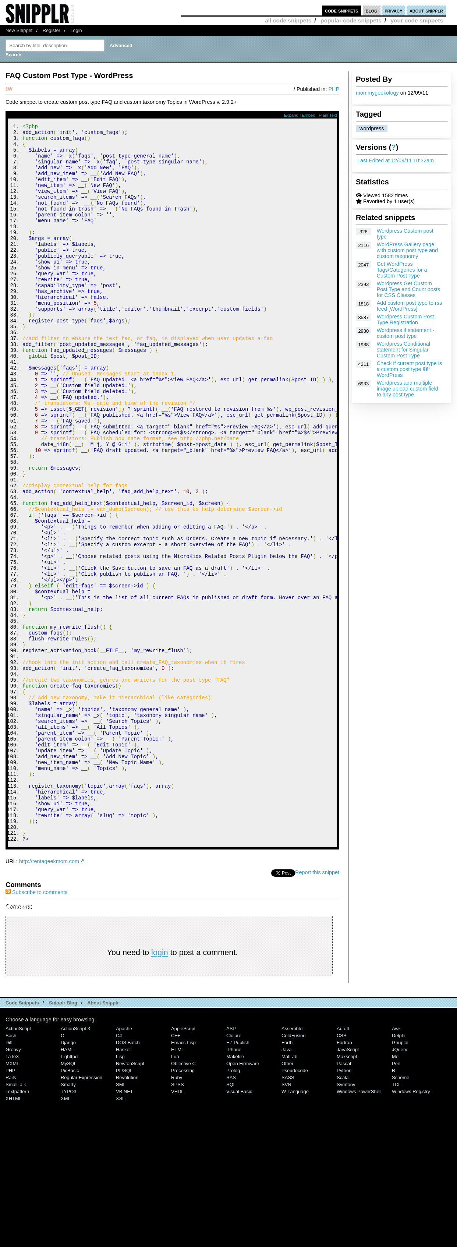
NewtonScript (130, 1198)
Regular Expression (81, 1212)
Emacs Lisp (183, 1177)
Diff (9, 1177)
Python (344, 1205)
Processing (183, 1205)
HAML (67, 1184)
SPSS (177, 1219)
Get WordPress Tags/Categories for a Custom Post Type (402, 270)
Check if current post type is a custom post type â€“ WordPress (409, 369)
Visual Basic (239, 1226)
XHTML (14, 1233)
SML (121, 1219)
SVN (286, 1219)
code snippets (341, 10)
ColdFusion (293, 1170)
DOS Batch (128, 1177)
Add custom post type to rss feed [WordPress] (409, 306)
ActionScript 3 (75, 1163)
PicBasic (70, 1205)
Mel (396, 1191)
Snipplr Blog (63, 1137)
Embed (308, 115)
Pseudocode (294, 1205)
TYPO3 (68, 1226)
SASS (287, 1212)
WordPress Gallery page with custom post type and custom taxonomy (407, 250)
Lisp (120, 1191)
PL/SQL (124, 1205)
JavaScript (348, 1184)
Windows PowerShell (359, 1226)
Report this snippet (317, 1007)
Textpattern (17, 1226)
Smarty (68, 1219)
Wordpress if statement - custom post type (405, 333)
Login (76, 30)
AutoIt (343, 1163)
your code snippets (416, 20)
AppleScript (183, 1163)
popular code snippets (351, 20)
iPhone (233, 1184)
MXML (12, 1198)
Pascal (344, 1198)
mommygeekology (377, 93)
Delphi (398, 1170)
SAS (231, 1212)
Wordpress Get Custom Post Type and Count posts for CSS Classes (408, 289)
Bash (11, 1170)
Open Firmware (242, 1198)
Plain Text (328, 115)
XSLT (121, 1233)
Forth (287, 1177)
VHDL (177, 1226)
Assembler (292, 1163)
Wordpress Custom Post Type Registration (405, 319)
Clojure (233, 1170)
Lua (175, 1191)
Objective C (183, 1198)
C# (119, 1170)
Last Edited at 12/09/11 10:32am (395, 160)
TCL (396, 1219)
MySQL (69, 1198)
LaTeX (12, 1191)
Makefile (235, 1191)
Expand (291, 115)
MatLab (289, 1191)
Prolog (233, 1205)
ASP (231, 1163)
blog (372, 10)
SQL (231, 1219)
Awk (396, 1163)
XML (66, 1233)
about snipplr (426, 10)
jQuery (399, 1184)
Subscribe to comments (36, 1027)
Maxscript (347, 1191)
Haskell (123, 1184)
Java (286, 1184)
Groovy (13, 1184)
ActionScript (18, 1163)
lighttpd (69, 1191)
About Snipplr (103, 1137)
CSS (342, 1170)
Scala (342, 1212)
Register (51, 30)
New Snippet (19, 30)
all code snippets (288, 20)
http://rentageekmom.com (49, 996)
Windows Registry (411, 1226)
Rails (11, 1212)
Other (287, 1198)
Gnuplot (400, 1177)
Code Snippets (22, 1137)
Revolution (127, 1212)
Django (68, 1177)
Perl (396, 1198)
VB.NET (124, 1226)
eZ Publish (237, 1177)
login (159, 1087)
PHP (333, 89)
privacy (393, 10)
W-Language (295, 1226)
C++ (175, 1170)
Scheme (401, 1212)
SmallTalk (16, 1219)
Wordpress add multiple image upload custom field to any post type (407, 389)
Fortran (344, 1177)
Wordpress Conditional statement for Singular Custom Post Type (403, 349)
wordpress (371, 128)
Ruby (176, 1212)
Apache (124, 1163)
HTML (177, 1184)
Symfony (346, 1219)
